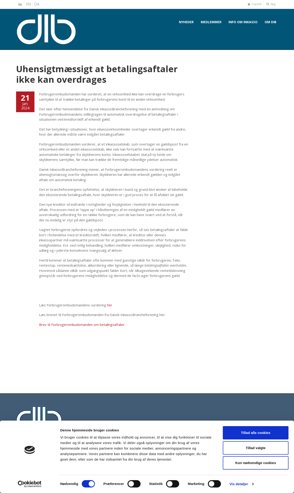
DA (36, 4)
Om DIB (270, 22)
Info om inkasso (243, 22)
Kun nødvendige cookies (255, 463)
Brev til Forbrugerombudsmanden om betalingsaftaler (81, 324)
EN (28, 4)
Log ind (254, 4)
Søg (270, 4)
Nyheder (186, 22)
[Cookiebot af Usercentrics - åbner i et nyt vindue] (30, 484)
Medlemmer (211, 22)
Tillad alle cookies (255, 433)
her (109, 305)
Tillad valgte (256, 448)
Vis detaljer (238, 484)
